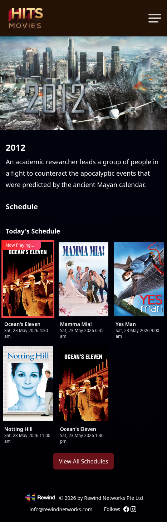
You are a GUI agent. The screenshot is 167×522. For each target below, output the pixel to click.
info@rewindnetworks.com (60, 509)
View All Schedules (83, 461)
